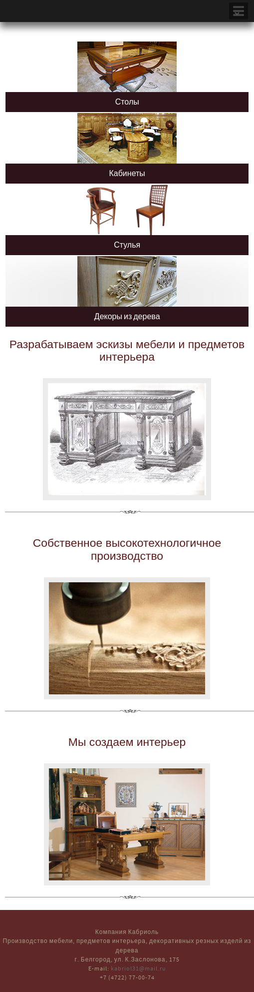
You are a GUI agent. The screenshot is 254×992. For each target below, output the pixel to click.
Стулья (127, 245)
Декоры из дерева (127, 316)
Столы (127, 102)
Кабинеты (127, 173)
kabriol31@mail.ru (138, 968)
